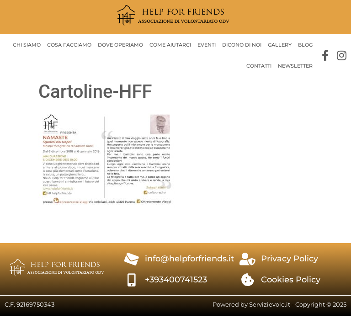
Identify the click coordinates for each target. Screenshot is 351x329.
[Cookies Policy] (247, 280)
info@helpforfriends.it (189, 259)
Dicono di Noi (241, 45)
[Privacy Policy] (247, 259)
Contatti (258, 66)
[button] (27, 45)
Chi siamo (27, 45)
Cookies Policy (290, 280)
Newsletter (295, 66)
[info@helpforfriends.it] (131, 259)
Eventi (206, 45)
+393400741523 (176, 280)
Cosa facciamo (69, 45)
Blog (305, 45)
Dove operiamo (120, 45)
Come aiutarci (170, 45)
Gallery (280, 45)
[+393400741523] (131, 280)
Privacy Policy (289, 259)
